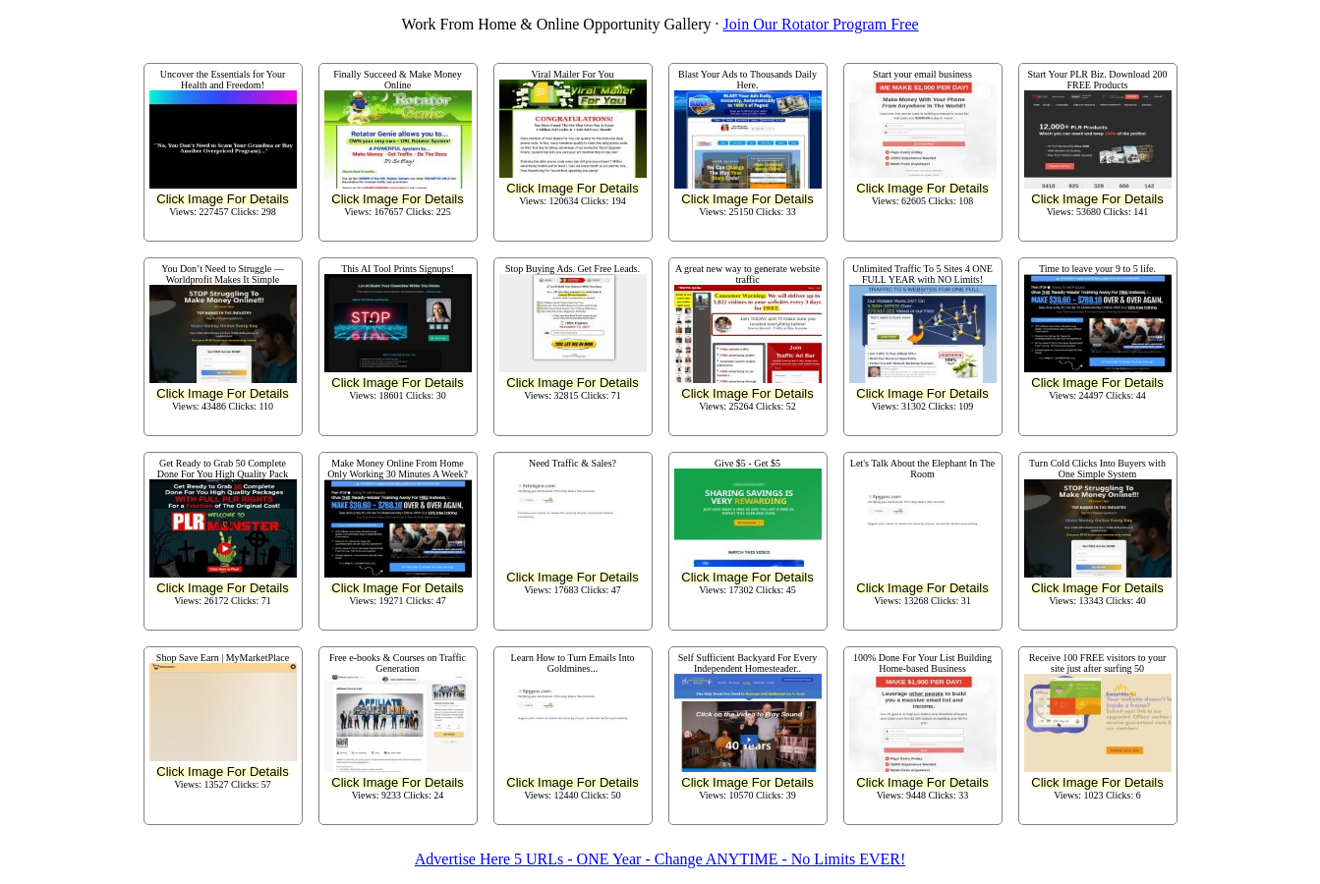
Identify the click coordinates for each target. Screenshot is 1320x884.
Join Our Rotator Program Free (821, 24)
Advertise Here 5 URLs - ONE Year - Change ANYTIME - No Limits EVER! (660, 859)
